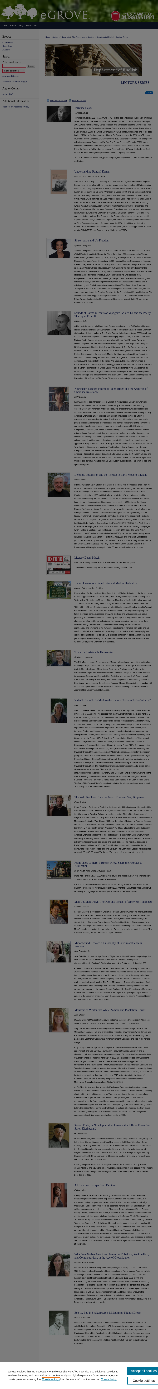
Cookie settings (51, 1379)
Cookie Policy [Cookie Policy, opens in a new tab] (109, 1379)
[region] (79, 1375)
